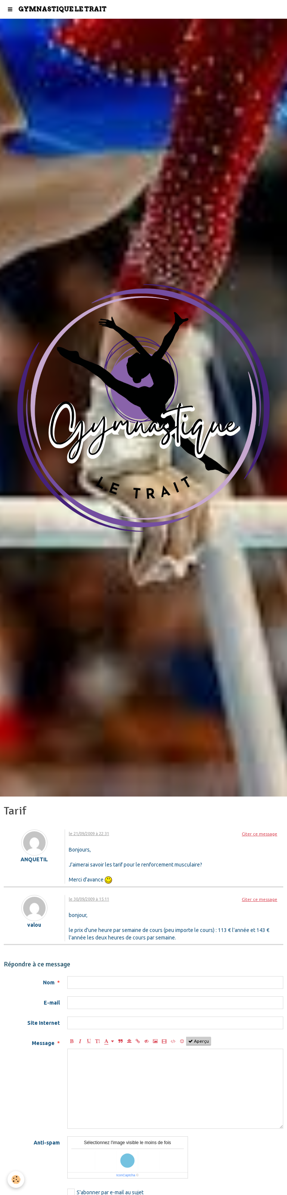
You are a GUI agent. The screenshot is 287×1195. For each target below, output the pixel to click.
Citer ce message (259, 833)
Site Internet (43, 1023)
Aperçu (198, 1041)
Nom (49, 982)
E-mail (52, 1003)
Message (43, 1043)
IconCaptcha (125, 1175)
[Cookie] (15, 1179)
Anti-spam (47, 1143)
